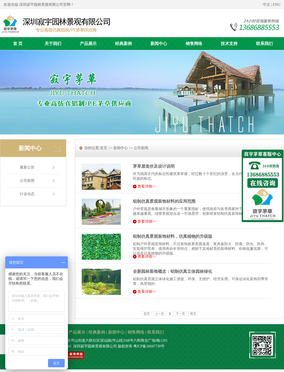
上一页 (159, 313)
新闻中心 (116, 332)
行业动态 (27, 194)
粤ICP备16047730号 (149, 346)
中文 (266, 5)
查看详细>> (147, 186)
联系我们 (155, 332)
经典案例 (96, 332)
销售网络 (136, 332)
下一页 (180, 313)
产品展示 (77, 332)
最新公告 (27, 167)
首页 (147, 313)
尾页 (193, 313)
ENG (276, 5)
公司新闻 (27, 181)
